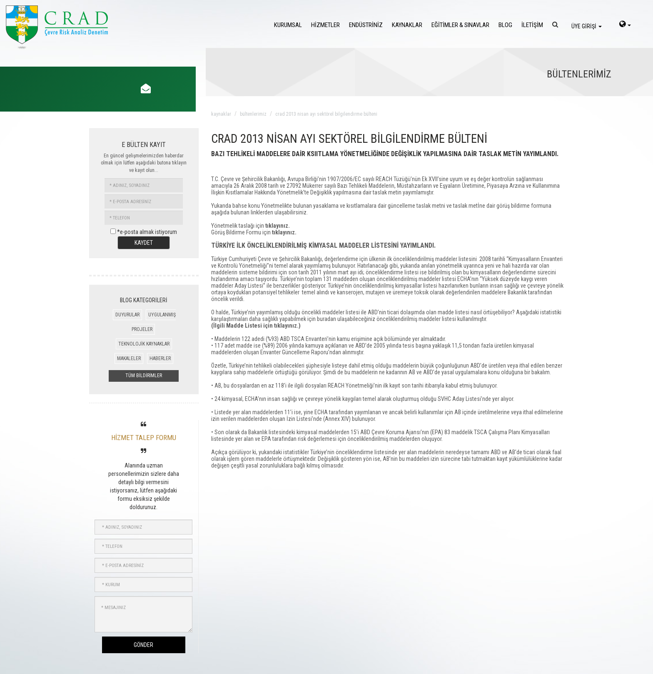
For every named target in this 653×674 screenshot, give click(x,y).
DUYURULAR (127, 315)
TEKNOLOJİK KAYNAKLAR (143, 344)
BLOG (505, 25)
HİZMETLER (325, 25)
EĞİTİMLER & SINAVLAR (460, 25)
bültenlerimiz (253, 114)
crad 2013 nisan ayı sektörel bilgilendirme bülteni (326, 114)
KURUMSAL (288, 25)
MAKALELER (129, 358)
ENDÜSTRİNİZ (366, 25)
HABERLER (160, 358)
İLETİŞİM (532, 25)
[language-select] (625, 25)
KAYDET (144, 242)
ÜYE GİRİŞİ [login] (586, 26)
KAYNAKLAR (407, 25)
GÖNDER (143, 645)
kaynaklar (221, 114)
